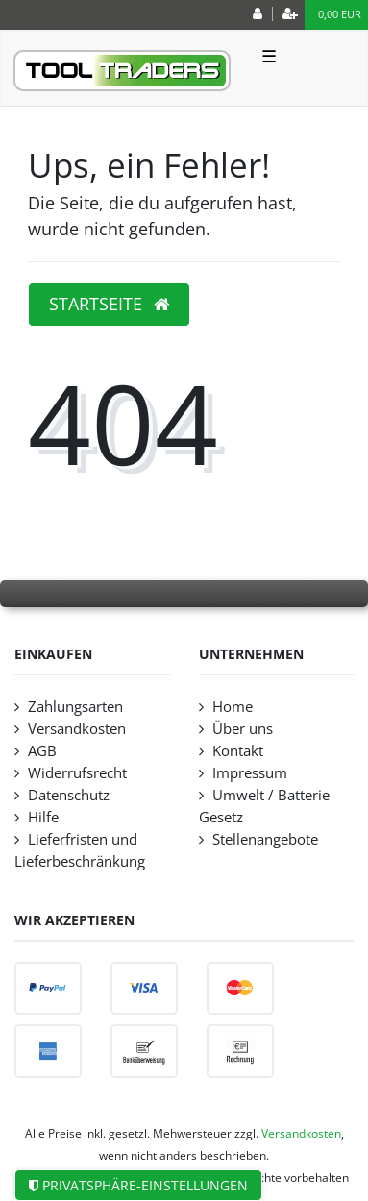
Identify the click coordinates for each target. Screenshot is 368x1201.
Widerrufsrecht (77, 773)
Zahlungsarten (75, 707)
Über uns (242, 729)
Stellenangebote (265, 839)
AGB (42, 751)
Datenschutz (69, 795)
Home (232, 707)
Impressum (249, 773)
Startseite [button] (109, 303)
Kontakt (237, 751)
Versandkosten (77, 729)
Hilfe (43, 817)
